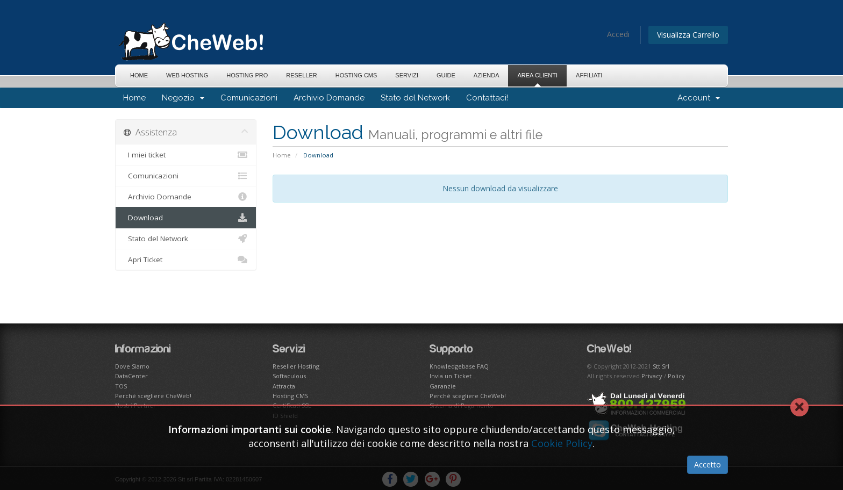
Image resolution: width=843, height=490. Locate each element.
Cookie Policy (561, 443)
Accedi (618, 34)
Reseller (301, 75)
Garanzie (443, 386)
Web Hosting (187, 75)
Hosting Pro (247, 75)
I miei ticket (186, 154)
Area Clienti (537, 75)
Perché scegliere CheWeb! (153, 396)
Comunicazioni (248, 98)
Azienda (486, 75)
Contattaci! (487, 98)
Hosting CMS (356, 75)
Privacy (651, 376)
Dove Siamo (132, 366)
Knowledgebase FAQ (459, 366)
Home (139, 75)
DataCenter (131, 376)
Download (186, 217)
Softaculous (289, 376)
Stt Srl (661, 366)
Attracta (284, 386)
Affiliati (589, 75)
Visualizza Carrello (688, 35)
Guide (446, 75)
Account (698, 98)
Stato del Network (415, 98)
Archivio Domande (329, 98)
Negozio (183, 98)
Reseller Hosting (296, 366)
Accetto (707, 464)
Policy (676, 376)
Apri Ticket (186, 259)
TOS (121, 386)
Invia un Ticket (450, 376)
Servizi (406, 75)
